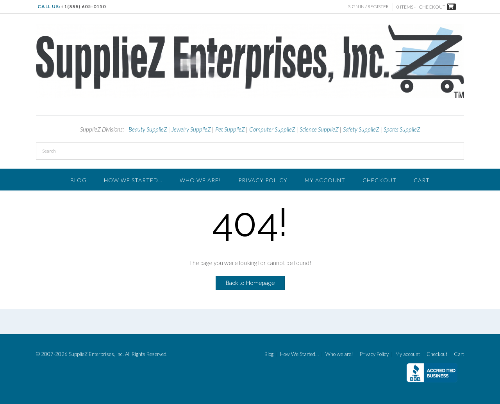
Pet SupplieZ (230, 129)
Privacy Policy (263, 180)
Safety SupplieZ (361, 129)
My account (325, 180)
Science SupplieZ (319, 129)
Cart (422, 180)
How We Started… (133, 180)
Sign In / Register (368, 6)
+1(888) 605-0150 (83, 6)
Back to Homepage (250, 283)
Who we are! (200, 180)
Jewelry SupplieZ (191, 129)
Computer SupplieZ (272, 129)
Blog (78, 180)
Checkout (379, 180)
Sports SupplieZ (402, 129)
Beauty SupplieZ (148, 129)
